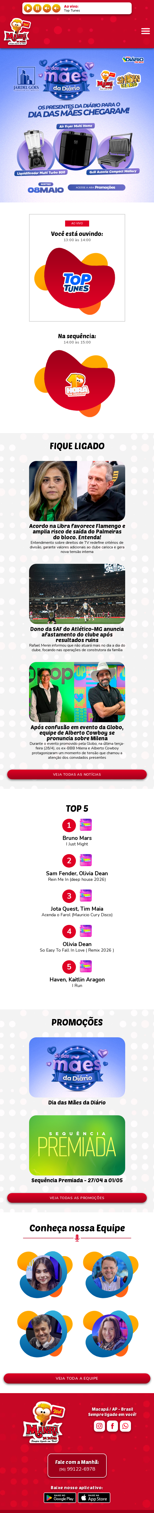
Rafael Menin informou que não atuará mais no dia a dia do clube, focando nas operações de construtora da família (77, 637)
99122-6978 (77, 1465)
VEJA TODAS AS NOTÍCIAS (77, 774)
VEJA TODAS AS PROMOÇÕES (77, 1197)
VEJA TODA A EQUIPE (77, 1378)
